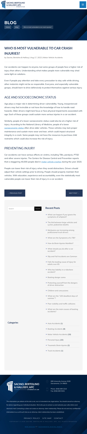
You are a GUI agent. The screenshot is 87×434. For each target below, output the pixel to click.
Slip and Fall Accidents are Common (62, 256)
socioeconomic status (14, 128)
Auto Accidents (54, 323)
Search (37, 209)
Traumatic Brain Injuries (57, 345)
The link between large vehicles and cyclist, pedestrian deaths (62, 223)
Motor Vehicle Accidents (53, 57)
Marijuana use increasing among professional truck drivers (61, 231)
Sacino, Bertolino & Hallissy (18, 57)
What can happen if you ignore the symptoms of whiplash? (62, 215)
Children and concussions (58, 290)
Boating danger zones (57, 277)
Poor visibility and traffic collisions (61, 304)
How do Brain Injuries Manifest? (60, 243)
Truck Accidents (54, 351)
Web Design (30, 426)
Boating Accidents (55, 329)
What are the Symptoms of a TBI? (61, 238)
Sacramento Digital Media (50, 426)
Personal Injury (54, 340)
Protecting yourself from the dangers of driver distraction (62, 284)
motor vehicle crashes (51, 162)
